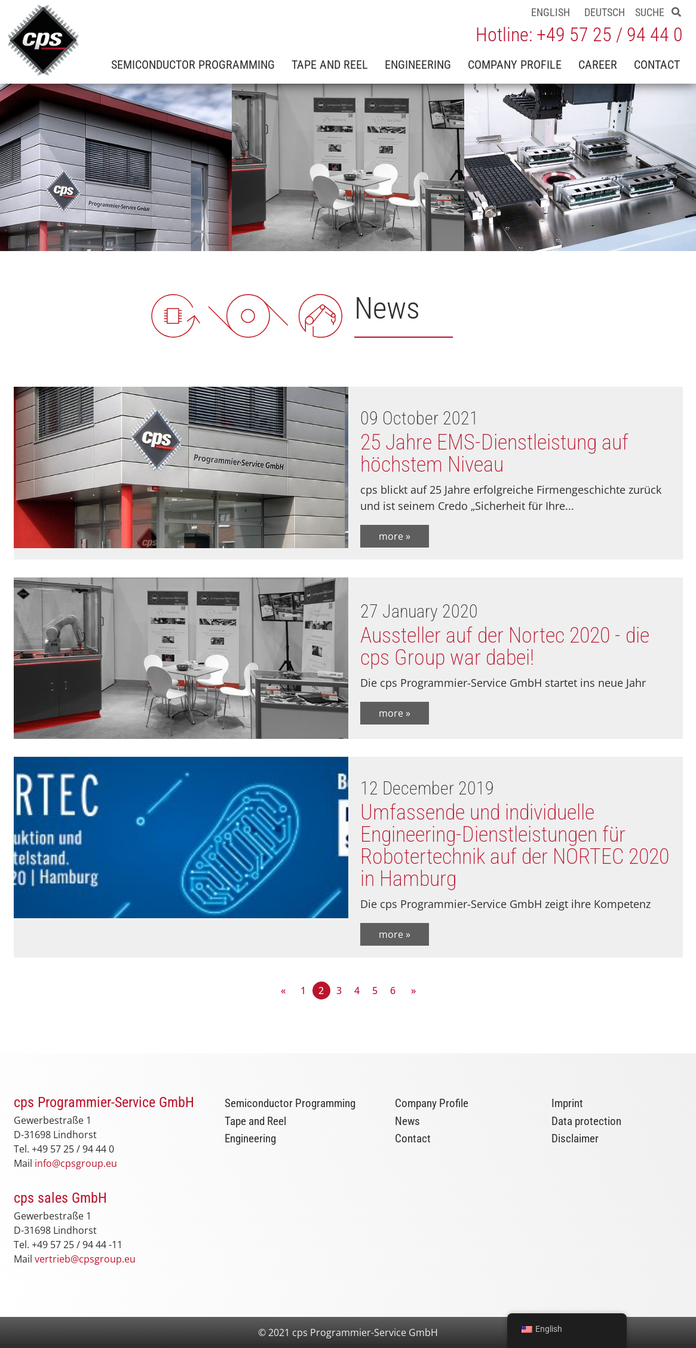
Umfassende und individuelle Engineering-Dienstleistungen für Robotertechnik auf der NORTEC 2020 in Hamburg (514, 845)
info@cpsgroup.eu (76, 1163)
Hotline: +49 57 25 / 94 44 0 (579, 34)
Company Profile (515, 64)
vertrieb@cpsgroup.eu (85, 1259)
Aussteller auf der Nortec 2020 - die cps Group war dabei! (504, 646)
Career (597, 64)
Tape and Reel (330, 64)
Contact (657, 64)
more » (394, 536)
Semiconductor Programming (193, 64)
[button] (676, 12)
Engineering (418, 64)
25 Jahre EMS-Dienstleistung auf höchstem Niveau (494, 453)
